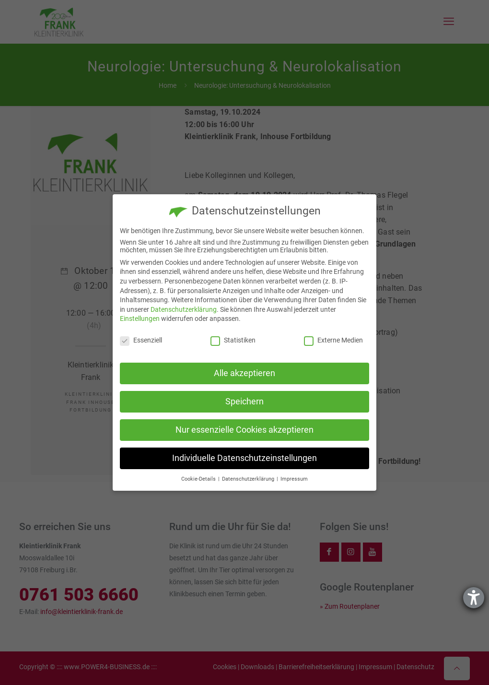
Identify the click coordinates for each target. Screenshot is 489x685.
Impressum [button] (294, 479)
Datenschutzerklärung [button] (249, 479)
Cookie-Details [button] (199, 479)
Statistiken (233, 340)
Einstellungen (140, 318)
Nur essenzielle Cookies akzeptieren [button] (244, 430)
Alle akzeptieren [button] (244, 373)
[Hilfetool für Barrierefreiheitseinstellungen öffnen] (473, 597)
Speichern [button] (244, 401)
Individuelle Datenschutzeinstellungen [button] (244, 458)
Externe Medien (333, 340)
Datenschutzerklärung (184, 309)
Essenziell (141, 340)
